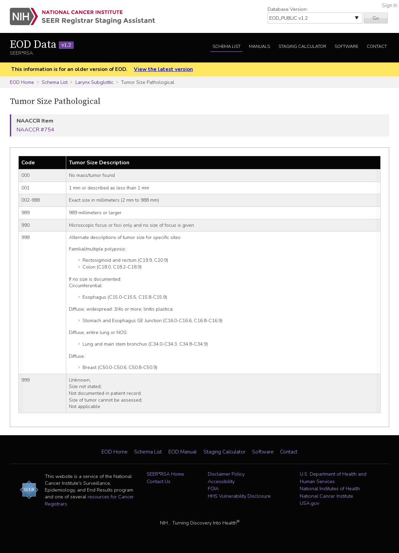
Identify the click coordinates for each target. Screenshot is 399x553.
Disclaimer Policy (226, 474)
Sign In (389, 5)
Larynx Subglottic (94, 82)
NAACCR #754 (35, 129)
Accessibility (221, 481)
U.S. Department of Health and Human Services (333, 478)
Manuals (259, 46)
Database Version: (288, 9)
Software (346, 46)
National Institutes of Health (330, 488)
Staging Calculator (302, 46)
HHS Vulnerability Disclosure (239, 496)
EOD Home (22, 82)
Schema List (226, 46)
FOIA (213, 488)
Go (376, 18)
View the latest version (163, 69)
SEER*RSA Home (165, 474)
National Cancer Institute (326, 496)
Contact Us (158, 481)
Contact (377, 46)
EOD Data (42, 45)
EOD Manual (182, 451)
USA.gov (309, 503)
